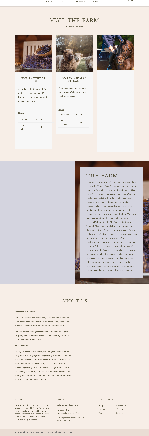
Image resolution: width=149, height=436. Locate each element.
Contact (96, 5)
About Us (103, 413)
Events (63, 5)
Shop (47, 5)
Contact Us (121, 413)
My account (121, 405)
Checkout (120, 409)
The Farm (80, 5)
